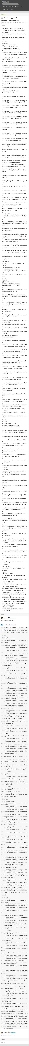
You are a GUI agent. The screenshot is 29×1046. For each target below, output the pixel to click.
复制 (25, 22)
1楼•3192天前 (13, 618)
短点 (4, 9)
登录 (12, 9)
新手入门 (5, 6)
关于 (8, 9)
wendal (5, 618)
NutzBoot (11, 6)
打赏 (22, 6)
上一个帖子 (3, 24)
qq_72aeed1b (15, 22)
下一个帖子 (8, 24)
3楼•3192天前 (13, 1032)
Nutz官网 (17, 6)
